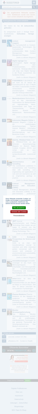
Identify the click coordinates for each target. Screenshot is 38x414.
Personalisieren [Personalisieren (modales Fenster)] (19, 216)
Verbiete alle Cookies (19, 212)
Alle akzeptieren (19, 208)
